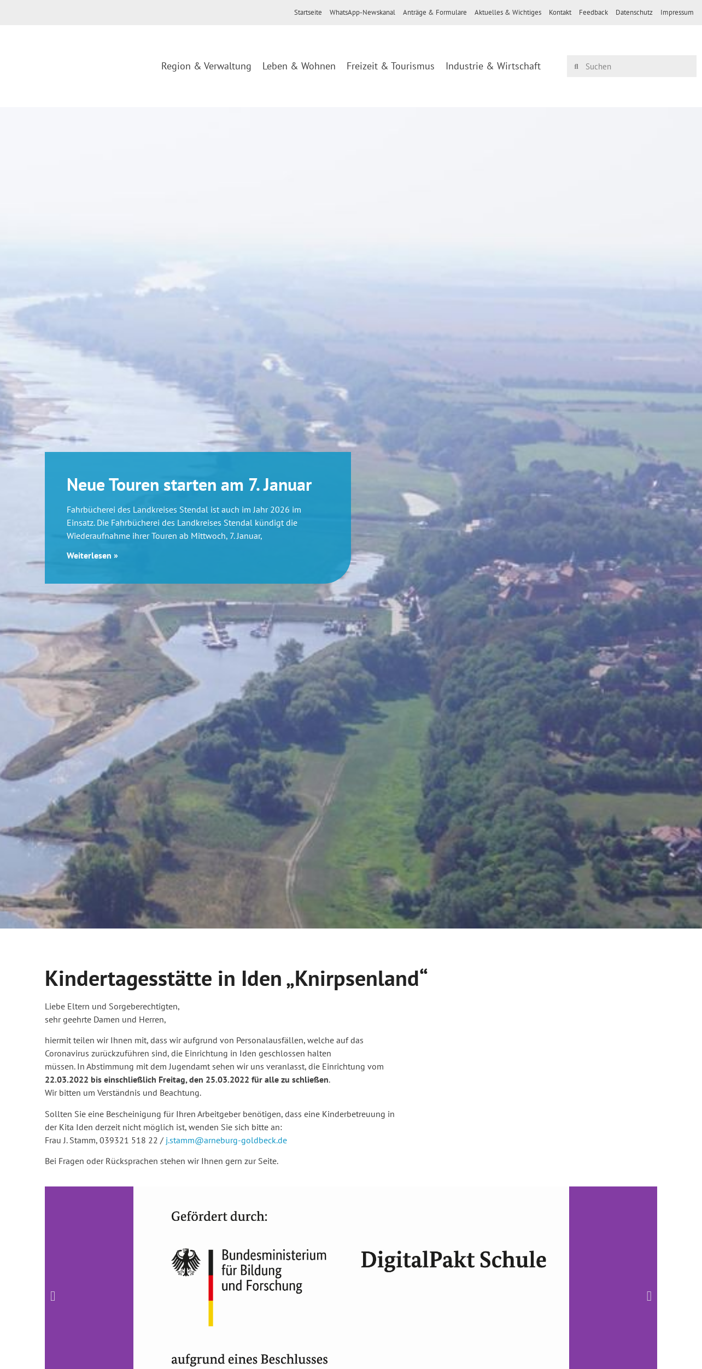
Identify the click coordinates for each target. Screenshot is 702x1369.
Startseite (308, 12)
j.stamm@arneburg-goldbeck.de (226, 1140)
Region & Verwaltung (206, 66)
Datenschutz (634, 12)
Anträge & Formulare (435, 12)
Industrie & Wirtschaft (493, 66)
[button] (52, 1295)
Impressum (677, 12)
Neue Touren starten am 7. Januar (189, 484)
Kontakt (560, 12)
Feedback (593, 12)
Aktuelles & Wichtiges (508, 12)
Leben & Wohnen (299, 66)
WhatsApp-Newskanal (362, 12)
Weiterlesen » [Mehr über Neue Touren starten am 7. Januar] (92, 555)
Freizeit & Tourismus (391, 66)
